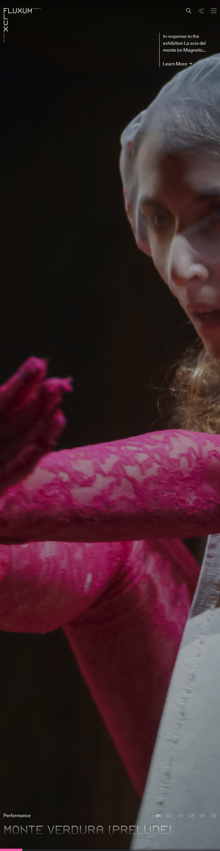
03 (180, 815)
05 (202, 815)
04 (191, 815)
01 (158, 815)
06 (214, 815)
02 (169, 815)
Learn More (175, 64)
